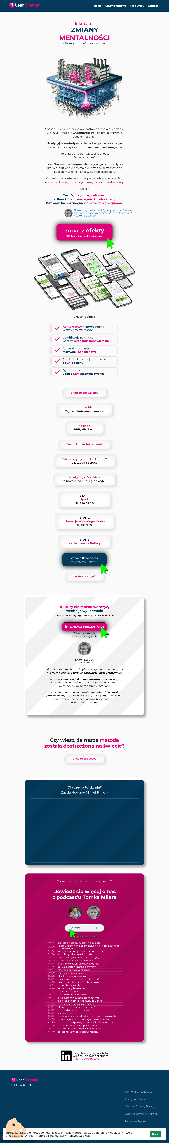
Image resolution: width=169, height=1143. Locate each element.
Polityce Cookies (78, 1135)
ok (155, 1134)
